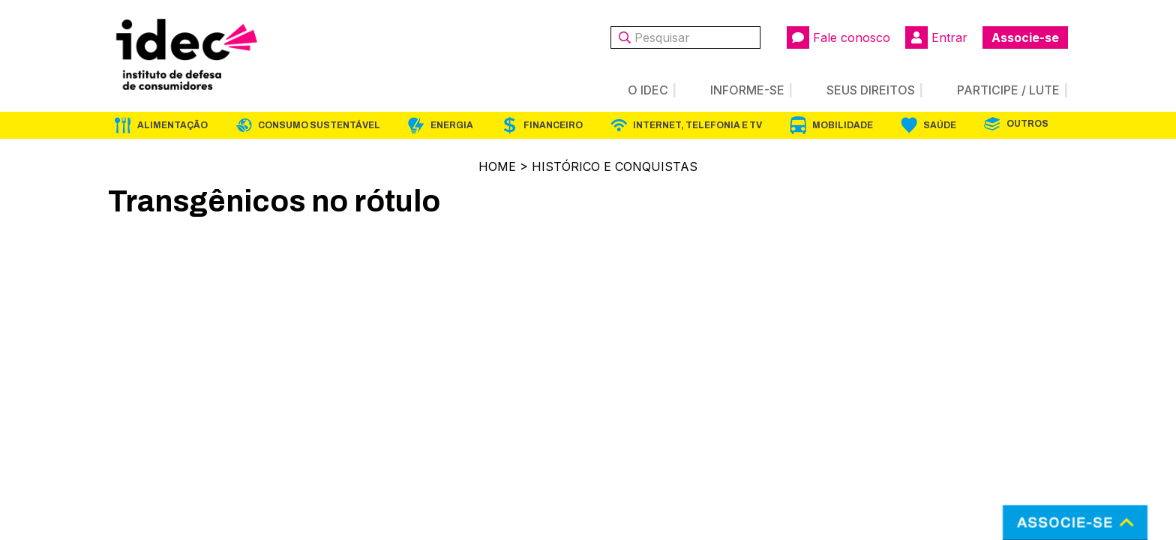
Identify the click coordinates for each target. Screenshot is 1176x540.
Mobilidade (842, 125)
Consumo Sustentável (319, 125)
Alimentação (172, 125)
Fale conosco (838, 37)
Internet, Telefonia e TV (697, 125)
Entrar (936, 37)
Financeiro (553, 125)
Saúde (939, 125)
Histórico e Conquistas (615, 166)
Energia (451, 125)
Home (497, 166)
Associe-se (1025, 37)
